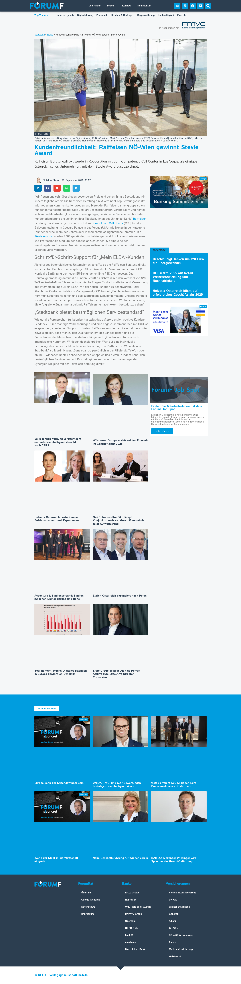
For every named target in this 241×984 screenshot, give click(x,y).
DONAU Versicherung (181, 935)
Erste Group (132, 893)
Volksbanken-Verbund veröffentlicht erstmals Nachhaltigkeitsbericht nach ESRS (57, 442)
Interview (126, 6)
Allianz (172, 921)
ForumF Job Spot (175, 390)
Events (111, 6)
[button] (208, 6)
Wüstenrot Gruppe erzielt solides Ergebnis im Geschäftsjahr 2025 (120, 442)
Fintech (181, 15)
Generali (173, 914)
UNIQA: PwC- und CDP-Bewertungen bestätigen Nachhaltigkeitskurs (117, 784)
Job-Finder (95, 6)
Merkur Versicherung (181, 949)
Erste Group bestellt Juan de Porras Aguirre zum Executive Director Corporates (116, 674)
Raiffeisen (139, 218)
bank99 (129, 935)
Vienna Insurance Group (182, 893)
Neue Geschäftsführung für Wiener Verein (120, 858)
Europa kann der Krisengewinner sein (59, 783)
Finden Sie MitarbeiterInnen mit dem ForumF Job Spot (176, 407)
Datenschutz (88, 907)
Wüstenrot (175, 956)
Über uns (86, 893)
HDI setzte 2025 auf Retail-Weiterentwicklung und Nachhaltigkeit (173, 277)
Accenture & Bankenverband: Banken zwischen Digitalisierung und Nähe (59, 597)
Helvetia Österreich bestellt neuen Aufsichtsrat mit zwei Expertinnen (56, 519)
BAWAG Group (133, 914)
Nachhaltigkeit (166, 15)
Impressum (87, 914)
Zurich (172, 942)
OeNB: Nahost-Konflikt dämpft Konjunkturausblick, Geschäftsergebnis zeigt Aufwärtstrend (118, 520)
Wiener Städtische (179, 907)
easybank (130, 942)
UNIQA (173, 900)
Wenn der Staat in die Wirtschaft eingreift (56, 859)
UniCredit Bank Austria (138, 907)
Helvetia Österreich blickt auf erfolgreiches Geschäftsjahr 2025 (178, 293)
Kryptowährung (146, 15)
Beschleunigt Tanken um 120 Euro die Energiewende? (178, 261)
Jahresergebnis (65, 15)
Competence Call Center (107, 223)
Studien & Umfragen (122, 15)
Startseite (39, 34)
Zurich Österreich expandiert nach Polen (120, 596)
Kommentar (144, 6)
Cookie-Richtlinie (90, 900)
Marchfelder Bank (135, 949)
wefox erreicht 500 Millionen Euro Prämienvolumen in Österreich (173, 784)
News (50, 34)
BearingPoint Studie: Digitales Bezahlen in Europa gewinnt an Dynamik (60, 672)
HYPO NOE (131, 928)
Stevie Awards (43, 236)
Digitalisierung (85, 15)
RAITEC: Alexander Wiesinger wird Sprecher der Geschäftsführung (173, 859)
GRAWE (173, 928)
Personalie (102, 15)
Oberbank (130, 921)
